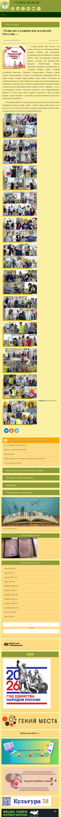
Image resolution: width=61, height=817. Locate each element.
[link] (30, 24)
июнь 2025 (8, 377)
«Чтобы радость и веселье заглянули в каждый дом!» (25, 267)
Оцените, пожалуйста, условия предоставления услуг (30, 733)
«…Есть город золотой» (13, 271)
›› (31, 439)
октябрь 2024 (9, 412)
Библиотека (30, 541)
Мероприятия (14, 233)
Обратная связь (37, 798)
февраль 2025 (9, 394)
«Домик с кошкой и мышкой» (15, 258)
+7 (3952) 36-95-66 (27, 2)
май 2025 (7, 381)
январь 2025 (9, 398)
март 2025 (8, 390)
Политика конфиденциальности (43, 795)
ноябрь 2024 (9, 407)
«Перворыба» (9, 262)
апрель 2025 (9, 385)
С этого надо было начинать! (15, 253)
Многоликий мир (10, 337)
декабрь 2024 (9, 403)
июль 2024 (8, 425)
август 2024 (8, 420)
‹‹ (31, 433)
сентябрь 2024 (10, 416)
